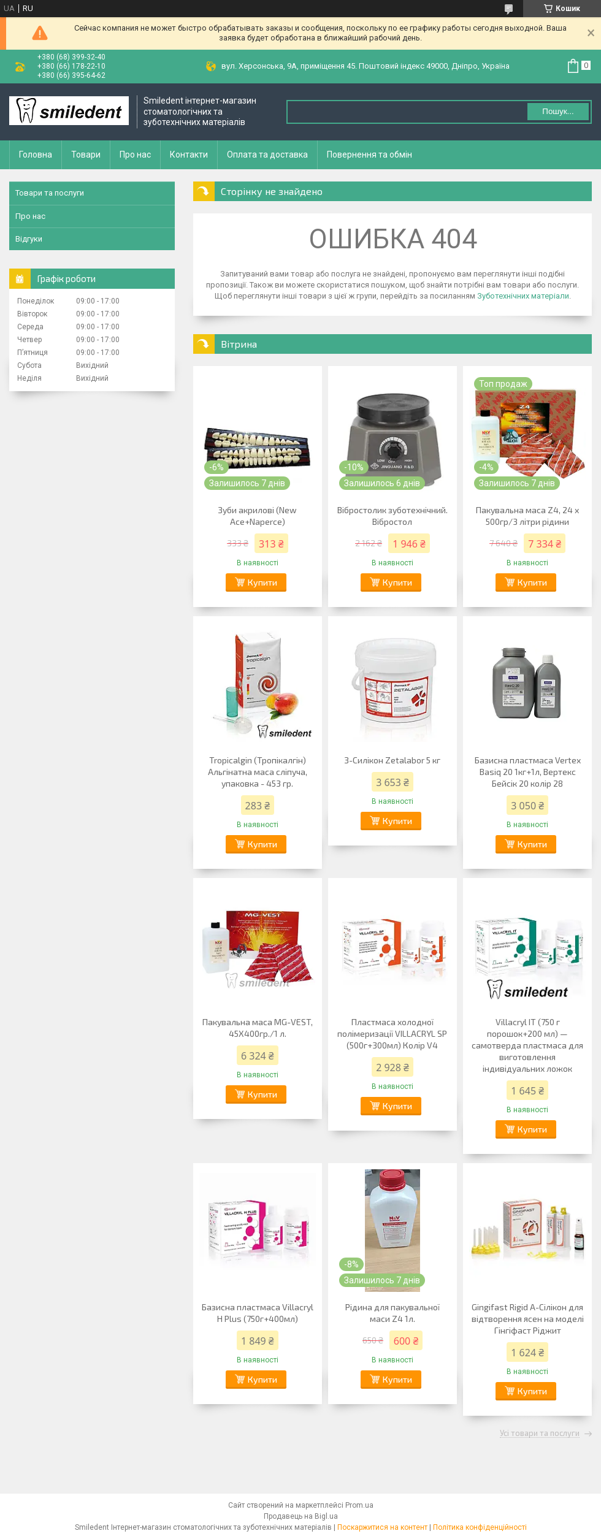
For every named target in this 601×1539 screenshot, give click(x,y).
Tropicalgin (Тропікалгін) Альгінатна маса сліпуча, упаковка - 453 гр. (257, 772)
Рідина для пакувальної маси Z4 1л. (392, 1313)
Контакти (189, 154)
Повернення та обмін (369, 154)
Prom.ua (359, 1505)
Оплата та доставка (267, 154)
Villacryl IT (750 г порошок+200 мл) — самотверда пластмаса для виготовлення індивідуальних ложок (527, 1045)
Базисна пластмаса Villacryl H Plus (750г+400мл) (257, 1313)
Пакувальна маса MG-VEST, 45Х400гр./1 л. (257, 1028)
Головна (35, 154)
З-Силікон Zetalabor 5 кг (392, 760)
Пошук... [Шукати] (557, 111)
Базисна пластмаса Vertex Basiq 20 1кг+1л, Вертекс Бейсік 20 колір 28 (528, 772)
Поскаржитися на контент (382, 1527)
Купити (262, 582)
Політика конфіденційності (480, 1527)
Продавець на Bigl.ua (301, 1516)
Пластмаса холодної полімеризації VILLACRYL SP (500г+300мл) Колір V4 (392, 1033)
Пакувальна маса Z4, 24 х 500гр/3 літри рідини (527, 516)
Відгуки (28, 238)
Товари (86, 154)
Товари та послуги (49, 192)
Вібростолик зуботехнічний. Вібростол (392, 516)
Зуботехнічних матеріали (523, 295)
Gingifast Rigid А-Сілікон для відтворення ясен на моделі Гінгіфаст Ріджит (528, 1318)
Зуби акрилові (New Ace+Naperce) (257, 516)
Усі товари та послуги (540, 1433)
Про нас (135, 154)
